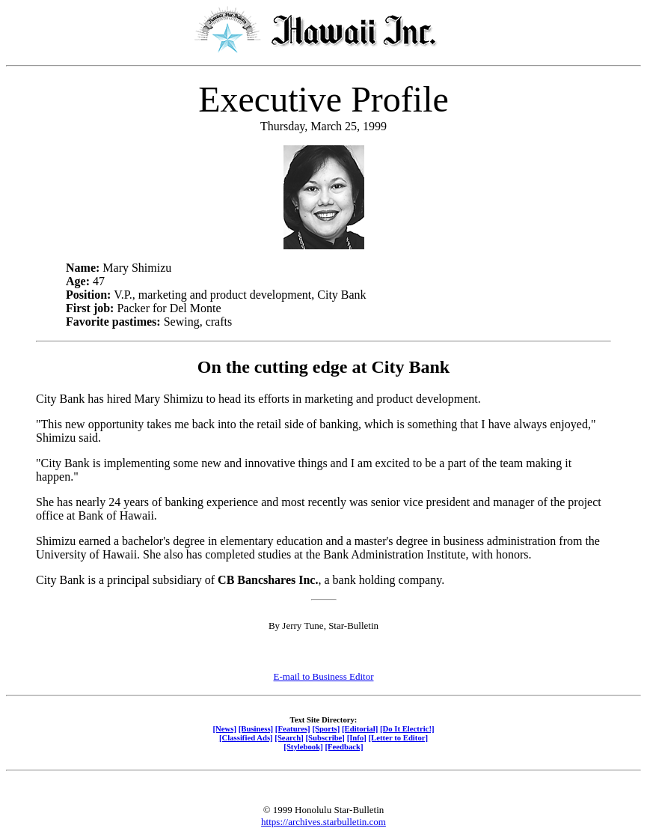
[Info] (357, 737)
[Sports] (326, 728)
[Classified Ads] (246, 737)
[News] (224, 728)
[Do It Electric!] (407, 728)
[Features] (292, 728)
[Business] (256, 728)
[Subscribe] (325, 737)
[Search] (289, 737)
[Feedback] (344, 746)
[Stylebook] (302, 746)
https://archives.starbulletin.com (323, 821)
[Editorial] (360, 728)
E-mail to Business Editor (324, 676)
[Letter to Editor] (399, 737)
